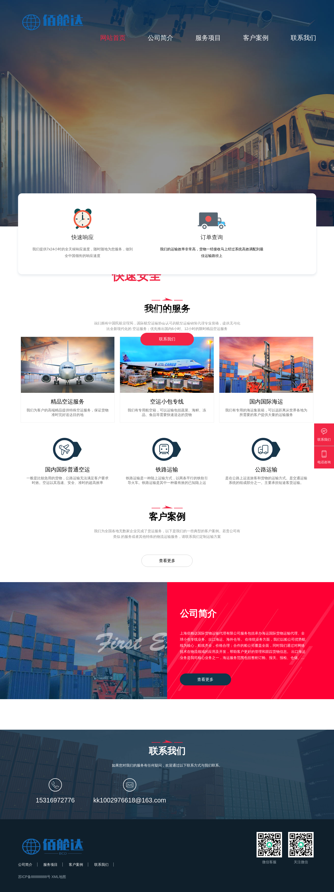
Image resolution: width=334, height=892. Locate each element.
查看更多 (167, 560)
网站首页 (113, 37)
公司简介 (160, 37)
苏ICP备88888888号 (34, 877)
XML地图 (58, 877)
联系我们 (303, 37)
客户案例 (256, 37)
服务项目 (208, 37)
